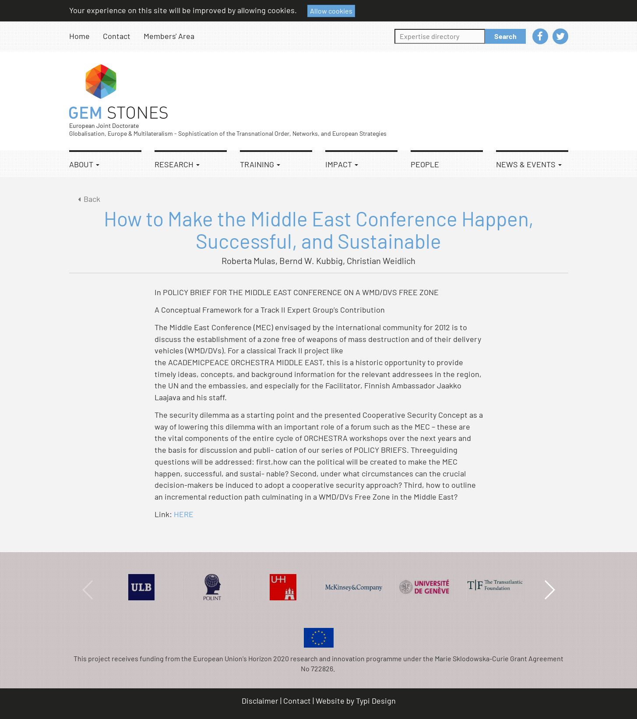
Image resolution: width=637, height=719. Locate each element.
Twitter (560, 36)
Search (505, 36)
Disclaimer (260, 700)
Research (177, 164)
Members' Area (169, 36)
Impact (341, 164)
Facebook (540, 36)
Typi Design (376, 700)
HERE (184, 514)
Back (88, 199)
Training (260, 164)
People (425, 164)
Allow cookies (331, 11)
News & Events (529, 164)
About (84, 164)
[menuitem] (86, 36)
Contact (116, 36)
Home (79, 36)
